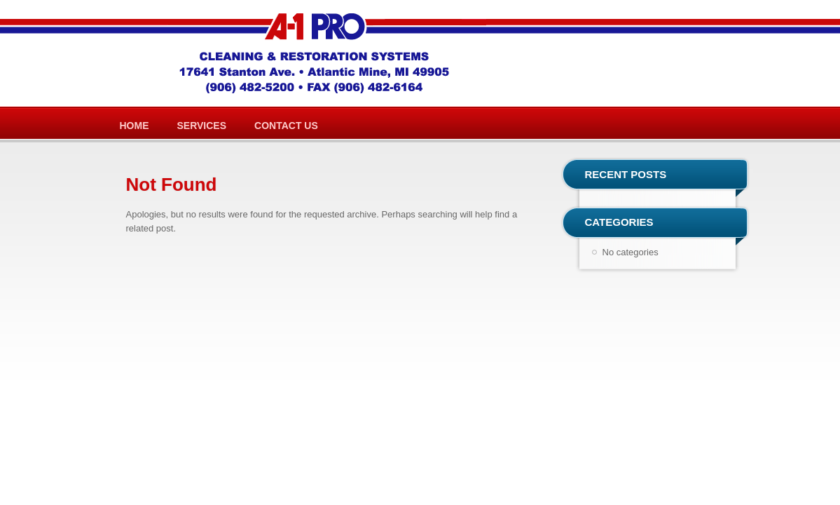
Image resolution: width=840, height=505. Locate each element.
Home (134, 125)
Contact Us (286, 125)
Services (202, 125)
